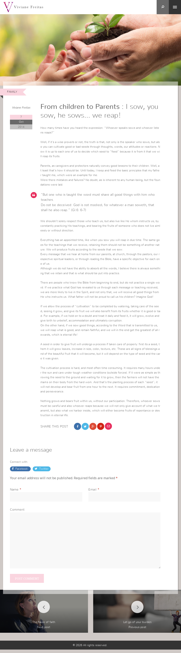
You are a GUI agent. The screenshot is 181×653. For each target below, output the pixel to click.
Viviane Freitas (21, 107)
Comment (17, 512)
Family (12, 91)
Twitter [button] (43, 471)
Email (92, 492)
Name (14, 492)
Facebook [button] (22, 471)
